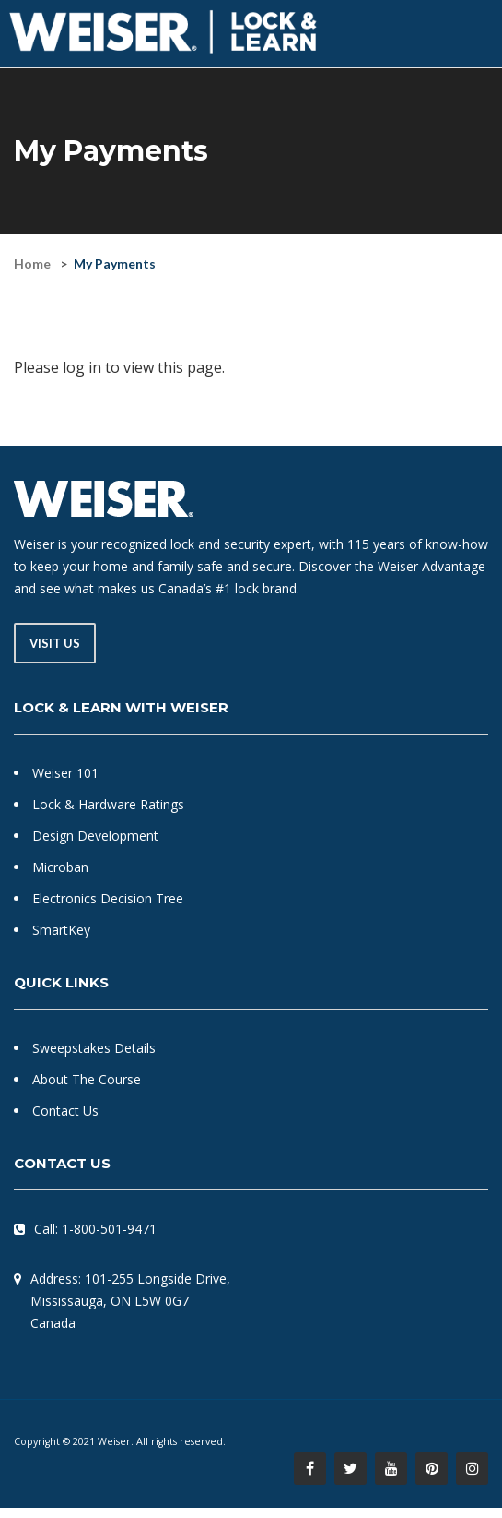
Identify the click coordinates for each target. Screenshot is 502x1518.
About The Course (86, 1079)
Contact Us (65, 1110)
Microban (60, 867)
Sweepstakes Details (94, 1048)
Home (32, 263)
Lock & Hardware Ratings (108, 804)
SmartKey (61, 929)
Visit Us (54, 643)
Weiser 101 (65, 773)
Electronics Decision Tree (107, 898)
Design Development (95, 835)
